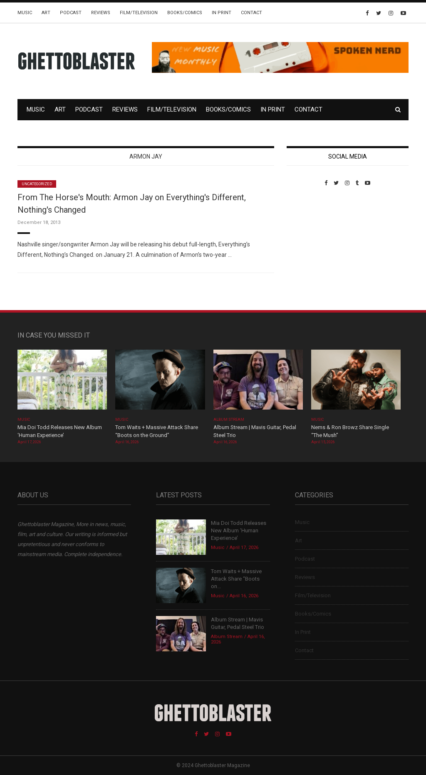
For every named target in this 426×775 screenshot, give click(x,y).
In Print (221, 12)
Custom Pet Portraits (311, 243)
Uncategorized (37, 184)
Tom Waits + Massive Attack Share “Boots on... (236, 578)
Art (46, 12)
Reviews (100, 12)
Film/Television (139, 12)
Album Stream (229, 419)
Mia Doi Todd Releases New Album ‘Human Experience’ (238, 530)
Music (24, 12)
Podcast (71, 12)
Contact (251, 12)
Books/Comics (184, 12)
